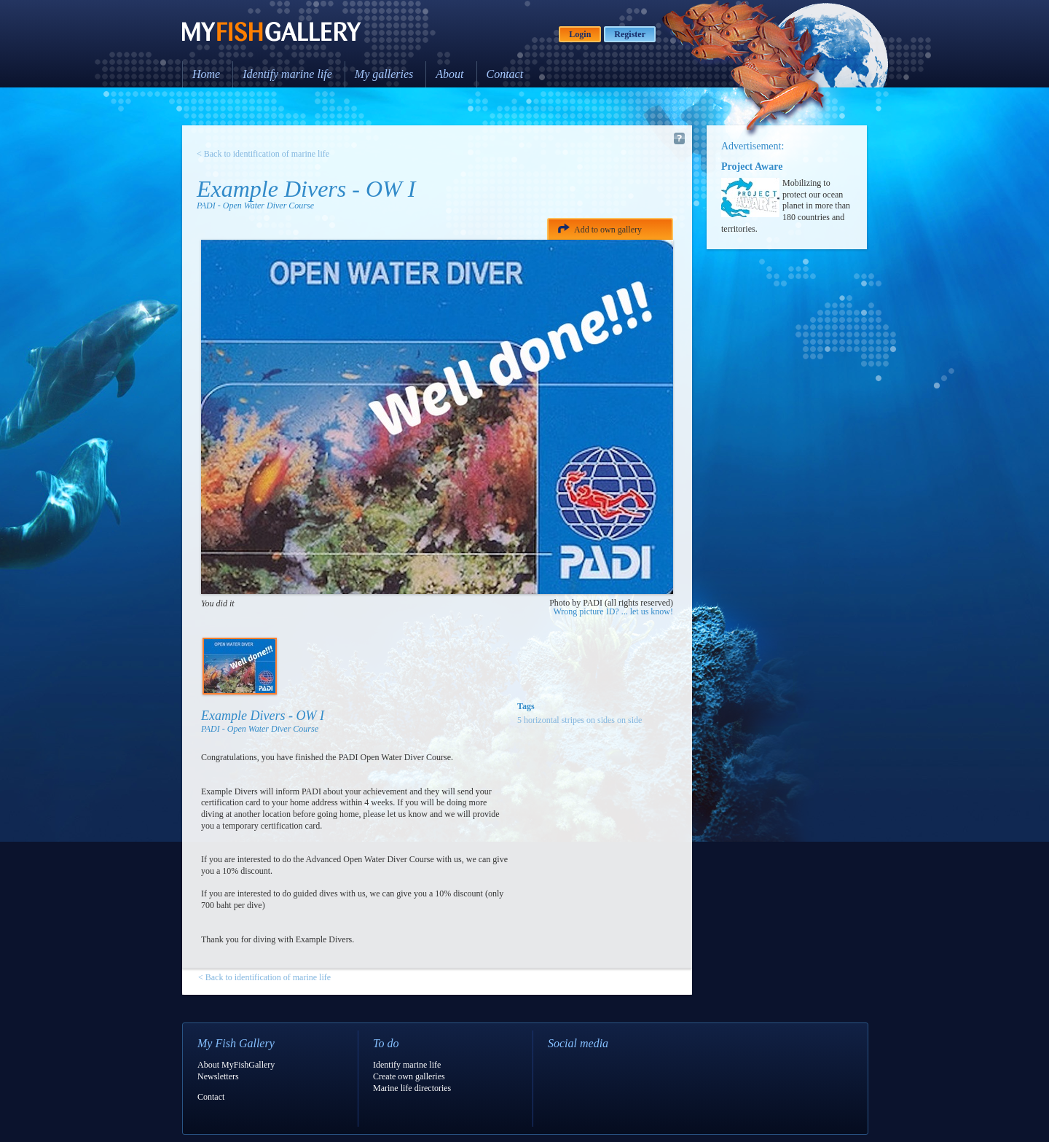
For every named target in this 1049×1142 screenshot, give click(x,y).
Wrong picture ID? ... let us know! (613, 611)
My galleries (384, 74)
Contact (505, 74)
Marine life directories (412, 1088)
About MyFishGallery (236, 1065)
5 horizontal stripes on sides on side (579, 720)
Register (629, 34)
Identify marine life (287, 74)
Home (206, 74)
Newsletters (218, 1076)
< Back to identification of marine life (263, 154)
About (449, 74)
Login (580, 34)
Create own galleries (409, 1076)
